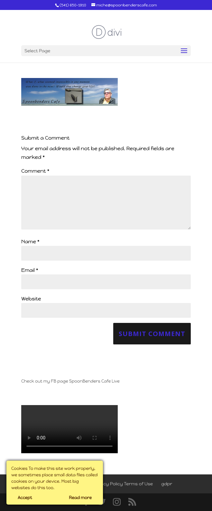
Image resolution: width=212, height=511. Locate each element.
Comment (35, 171)
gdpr (166, 484)
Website (31, 299)
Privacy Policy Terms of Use (122, 484)
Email (29, 270)
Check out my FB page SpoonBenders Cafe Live (70, 381)
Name (30, 241)
